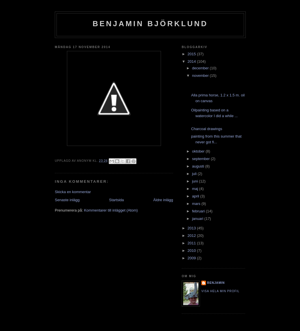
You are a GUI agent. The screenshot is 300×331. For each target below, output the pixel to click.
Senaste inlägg (67, 200)
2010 (192, 250)
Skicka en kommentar (73, 192)
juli (195, 174)
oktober (199, 151)
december (201, 68)
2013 (192, 228)
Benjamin (216, 282)
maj (195, 189)
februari (199, 211)
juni (195, 181)
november (201, 75)
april (196, 196)
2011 (192, 243)
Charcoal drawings (206, 129)
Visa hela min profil (220, 291)
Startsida (116, 200)
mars (197, 203)
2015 (192, 54)
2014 (192, 61)
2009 (192, 258)
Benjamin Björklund (150, 23)
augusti (198, 166)
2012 (192, 235)
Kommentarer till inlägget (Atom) (111, 210)
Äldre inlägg (163, 200)
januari (198, 218)
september (201, 159)
